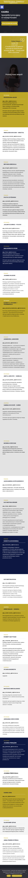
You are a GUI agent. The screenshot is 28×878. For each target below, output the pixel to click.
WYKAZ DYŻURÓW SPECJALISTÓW (9, 23)
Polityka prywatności (16, 875)
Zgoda (8, 875)
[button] (2, 7)
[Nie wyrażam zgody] (26, 873)
